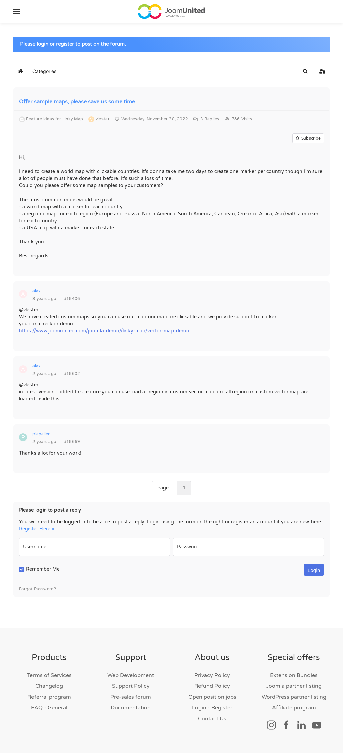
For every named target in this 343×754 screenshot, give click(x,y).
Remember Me (43, 570)
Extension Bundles (294, 676)
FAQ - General (49, 708)
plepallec (41, 434)
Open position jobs (212, 697)
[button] (16, 11)
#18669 (72, 442)
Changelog (49, 686)
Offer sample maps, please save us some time (77, 102)
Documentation (131, 708)
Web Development (130, 676)
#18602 (72, 374)
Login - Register (212, 708)
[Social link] (271, 725)
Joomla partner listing (294, 686)
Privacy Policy (212, 676)
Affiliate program (294, 708)
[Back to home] (171, 11)
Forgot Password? (37, 589)
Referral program (49, 697)
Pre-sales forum (130, 697)
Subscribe (308, 139)
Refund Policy (212, 686)
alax (36, 291)
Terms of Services (49, 676)
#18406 (72, 299)
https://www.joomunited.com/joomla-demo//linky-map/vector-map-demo (104, 331)
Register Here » (36, 529)
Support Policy (131, 686)
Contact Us (212, 719)
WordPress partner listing (294, 697)
